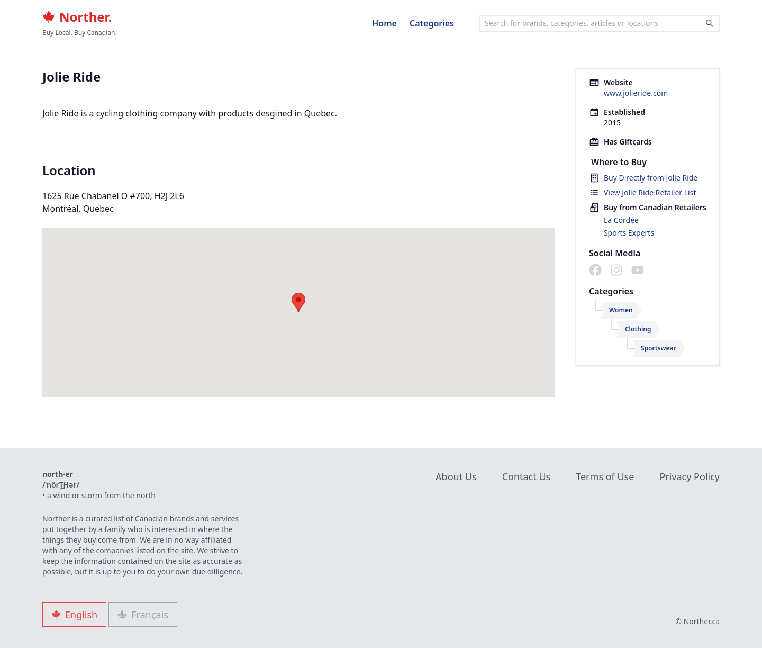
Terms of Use (605, 476)
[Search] (710, 23)
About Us (456, 476)
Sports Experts (629, 233)
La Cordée (621, 220)
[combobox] (599, 23)
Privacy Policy (689, 476)
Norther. (77, 16)
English (74, 614)
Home (384, 23)
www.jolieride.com (636, 93)
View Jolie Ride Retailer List (650, 192)
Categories (432, 23)
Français (142, 614)
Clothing (638, 329)
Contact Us (526, 476)
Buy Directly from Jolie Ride (650, 178)
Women (621, 309)
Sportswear (658, 348)
